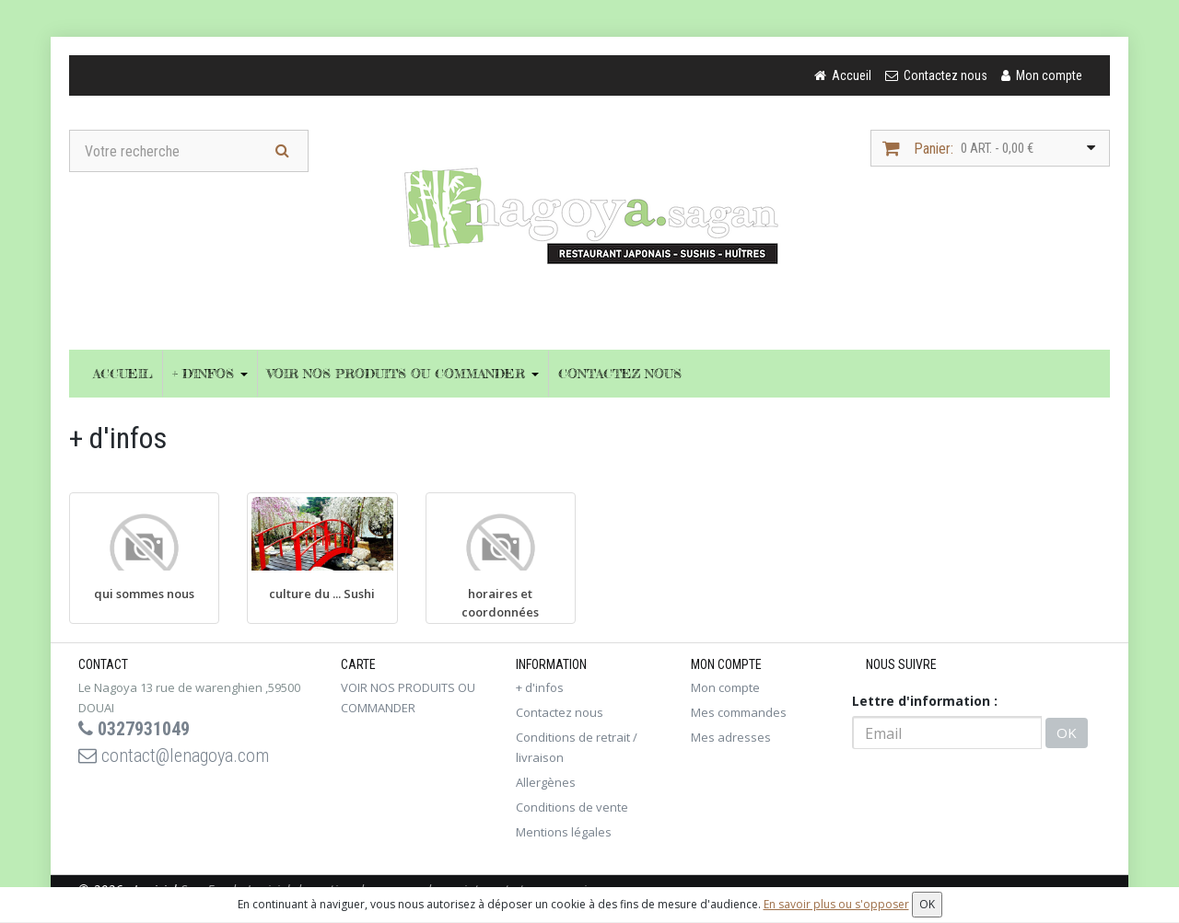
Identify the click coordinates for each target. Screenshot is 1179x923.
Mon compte (725, 687)
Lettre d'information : (925, 701)
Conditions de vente (572, 807)
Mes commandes (739, 712)
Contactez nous (620, 373)
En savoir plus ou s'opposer (836, 904)
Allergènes (546, 782)
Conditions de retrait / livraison (576, 747)
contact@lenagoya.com (173, 755)
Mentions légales (564, 832)
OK (1066, 732)
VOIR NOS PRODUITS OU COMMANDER (403, 373)
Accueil (123, 373)
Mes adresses (731, 737)
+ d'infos (210, 373)
